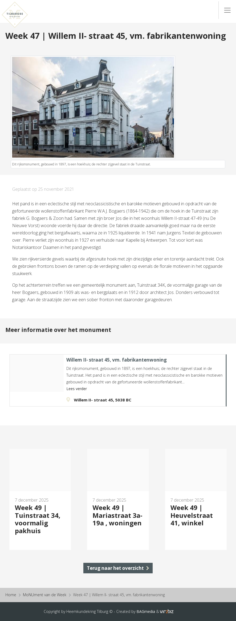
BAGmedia (145, 611)
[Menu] (227, 10)
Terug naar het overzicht (118, 568)
